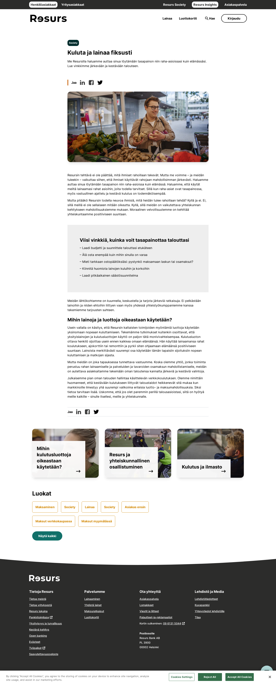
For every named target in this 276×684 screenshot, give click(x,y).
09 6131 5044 (172, 623)
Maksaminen (45, 507)
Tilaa (198, 617)
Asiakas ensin (135, 507)
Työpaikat (35, 648)
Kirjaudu (234, 18)
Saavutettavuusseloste (43, 654)
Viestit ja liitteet (149, 611)
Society (73, 42)
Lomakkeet (147, 605)
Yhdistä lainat (93, 605)
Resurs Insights (205, 5)
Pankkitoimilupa (39, 617)
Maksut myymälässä (96, 521)
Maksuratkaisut (94, 611)
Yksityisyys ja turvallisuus (45, 623)
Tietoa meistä (37, 598)
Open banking (38, 635)
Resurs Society (174, 5)
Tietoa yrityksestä (40, 605)
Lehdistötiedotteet (206, 598)
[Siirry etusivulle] (48, 18)
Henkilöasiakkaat (43, 5)
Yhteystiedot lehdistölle (209, 611)
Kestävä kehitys (39, 629)
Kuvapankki (202, 605)
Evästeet (34, 641)
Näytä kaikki (47, 536)
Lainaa (167, 18)
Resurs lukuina (38, 611)
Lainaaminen (92, 598)
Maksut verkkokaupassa (53, 521)
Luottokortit (188, 18)
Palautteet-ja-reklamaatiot (156, 617)
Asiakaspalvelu (235, 5)
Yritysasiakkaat (72, 5)
